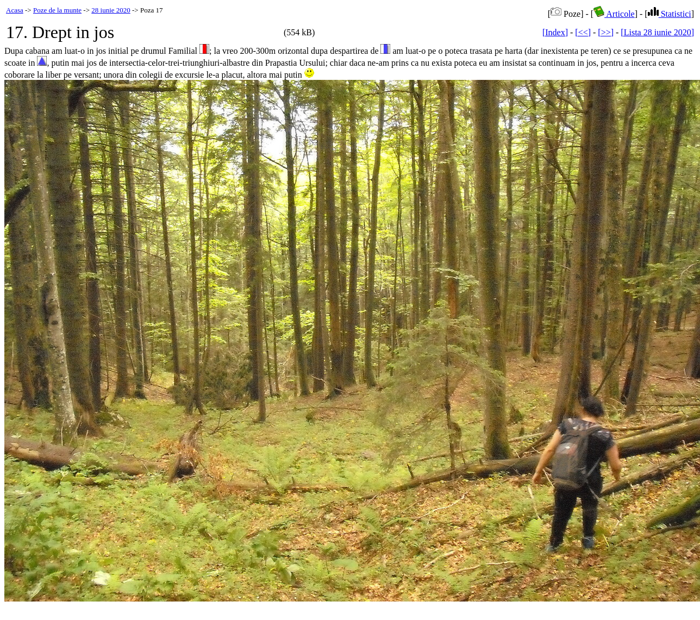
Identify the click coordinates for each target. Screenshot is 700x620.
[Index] (555, 32)
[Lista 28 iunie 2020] (657, 32)
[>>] (606, 32)
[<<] (583, 32)
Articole (614, 13)
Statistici (669, 13)
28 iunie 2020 (110, 10)
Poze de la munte (57, 10)
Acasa (14, 10)
